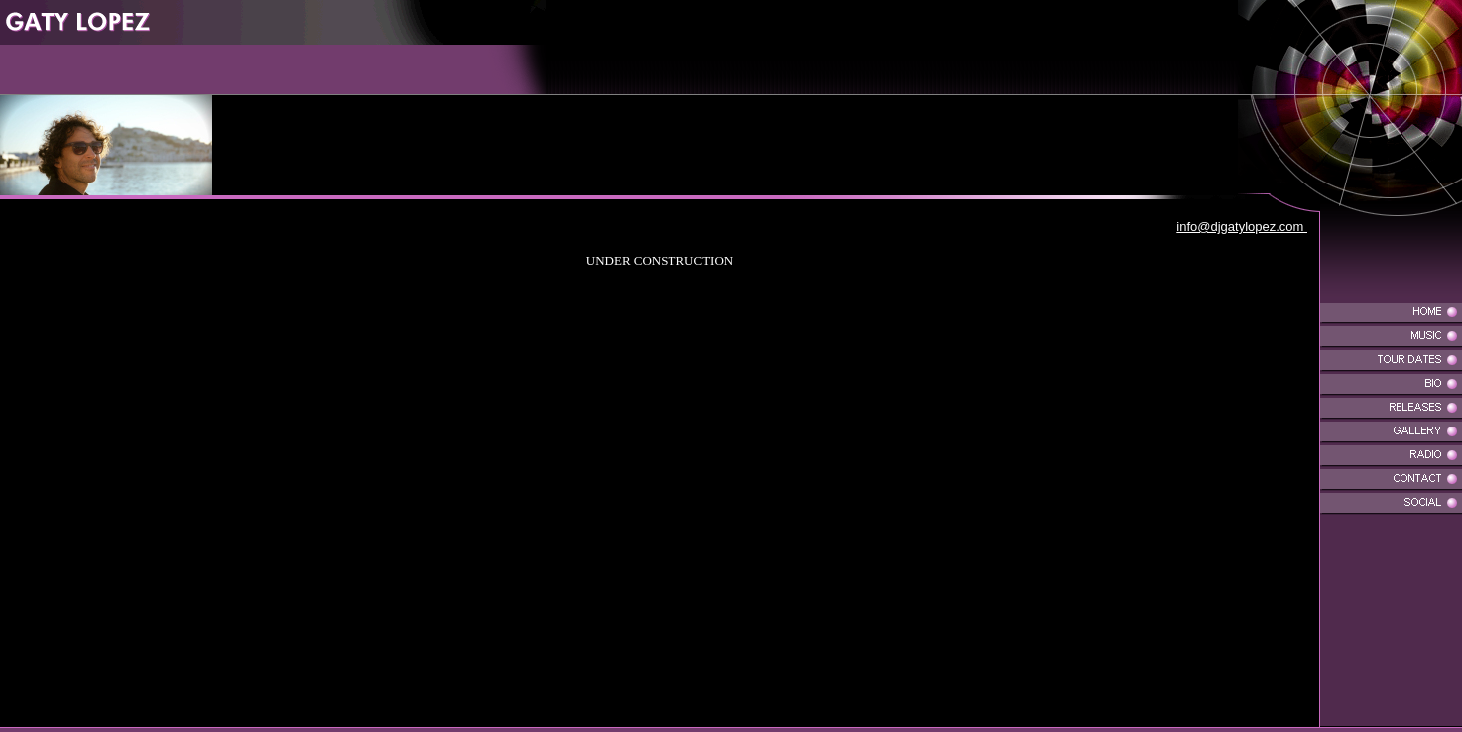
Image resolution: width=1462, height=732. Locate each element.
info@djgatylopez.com (1241, 226)
